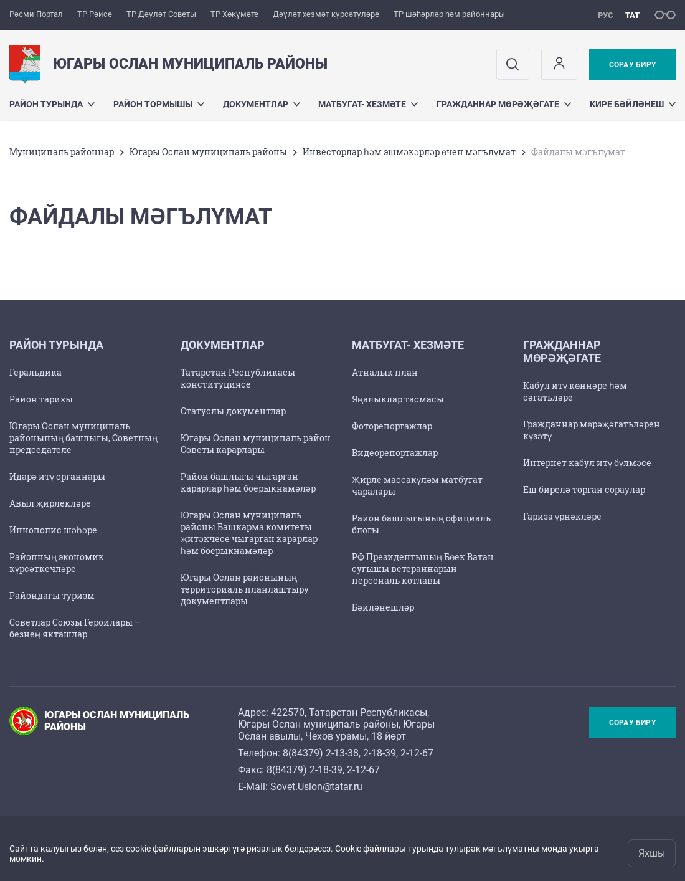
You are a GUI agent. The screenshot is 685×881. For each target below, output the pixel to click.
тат (632, 15)
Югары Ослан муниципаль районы (208, 152)
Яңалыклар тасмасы (398, 399)
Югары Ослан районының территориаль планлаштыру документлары (245, 589)
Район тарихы (41, 399)
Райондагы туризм (52, 595)
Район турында (52, 104)
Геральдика (35, 372)
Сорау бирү (632, 64)
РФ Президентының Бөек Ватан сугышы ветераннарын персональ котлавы (423, 568)
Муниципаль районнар (61, 152)
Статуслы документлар (233, 411)
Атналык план (385, 372)
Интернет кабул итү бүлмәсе (587, 463)
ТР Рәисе (94, 14)
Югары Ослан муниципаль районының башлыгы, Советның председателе (83, 437)
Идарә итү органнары (57, 476)
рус (605, 15)
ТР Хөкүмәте (234, 14)
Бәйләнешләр (383, 607)
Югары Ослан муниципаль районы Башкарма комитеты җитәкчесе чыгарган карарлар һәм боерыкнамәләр (249, 532)
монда (554, 849)
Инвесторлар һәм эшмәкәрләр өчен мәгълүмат (409, 152)
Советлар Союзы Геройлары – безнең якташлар (75, 628)
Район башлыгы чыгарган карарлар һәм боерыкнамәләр (248, 482)
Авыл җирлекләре (50, 503)
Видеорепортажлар (395, 453)
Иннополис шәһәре (53, 530)
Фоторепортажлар (392, 426)
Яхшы (651, 853)
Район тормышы (158, 104)
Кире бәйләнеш (633, 104)
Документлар (261, 104)
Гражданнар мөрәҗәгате (504, 104)
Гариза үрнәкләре (562, 516)
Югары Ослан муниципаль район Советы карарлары (256, 443)
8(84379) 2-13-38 (321, 753)
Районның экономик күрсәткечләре (56, 562)
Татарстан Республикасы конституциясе (238, 378)
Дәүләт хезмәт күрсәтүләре (326, 14)
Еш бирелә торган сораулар (584, 489)
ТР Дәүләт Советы (161, 14)
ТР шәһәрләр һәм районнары (449, 14)
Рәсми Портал (36, 14)
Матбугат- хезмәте (368, 104)
